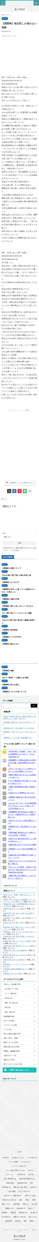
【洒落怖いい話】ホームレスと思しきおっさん (19, 733)
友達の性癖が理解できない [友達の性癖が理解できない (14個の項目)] (27, 1179)
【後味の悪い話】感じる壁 (13, 922)
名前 (4, 533)
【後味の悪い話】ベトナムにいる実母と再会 (19, 941)
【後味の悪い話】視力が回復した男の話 (18, 936)
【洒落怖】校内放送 (9, 630)
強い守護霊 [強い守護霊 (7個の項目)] (12, 1191)
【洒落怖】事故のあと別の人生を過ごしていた (19, 723)
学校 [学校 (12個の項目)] (31, 1183)
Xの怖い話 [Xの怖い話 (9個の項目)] (5, 1157)
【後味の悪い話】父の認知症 (13, 960)
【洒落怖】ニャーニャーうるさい (15, 964)
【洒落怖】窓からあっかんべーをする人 (17, 606)
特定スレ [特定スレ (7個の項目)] (30, 1208)
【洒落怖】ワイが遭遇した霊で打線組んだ (18, 918)
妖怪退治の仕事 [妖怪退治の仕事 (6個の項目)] (22, 1183)
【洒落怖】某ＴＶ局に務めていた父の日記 (18, 728)
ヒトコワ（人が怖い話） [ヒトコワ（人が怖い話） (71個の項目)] (19, 1166)
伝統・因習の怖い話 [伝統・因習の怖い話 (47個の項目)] (10, 1179)
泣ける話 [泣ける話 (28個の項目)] (34, 1204)
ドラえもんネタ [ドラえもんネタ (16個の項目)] (26, 1162)
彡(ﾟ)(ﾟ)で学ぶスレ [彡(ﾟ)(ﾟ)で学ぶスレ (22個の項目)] (24, 1191)
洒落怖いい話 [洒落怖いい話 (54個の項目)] (10, 1208)
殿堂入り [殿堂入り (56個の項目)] (25, 1204)
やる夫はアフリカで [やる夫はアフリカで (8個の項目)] (18, 1157)
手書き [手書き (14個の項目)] (27, 1200)
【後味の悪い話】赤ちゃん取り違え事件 (18, 913)
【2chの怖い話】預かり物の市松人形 (16, 575)
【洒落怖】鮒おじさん (10, 644)
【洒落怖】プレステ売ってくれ (14, 692)
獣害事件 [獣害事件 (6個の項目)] (4, 1212)
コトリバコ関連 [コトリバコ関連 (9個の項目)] (13, 1162)
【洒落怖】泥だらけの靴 (12, 974)
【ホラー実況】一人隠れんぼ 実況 (15, 678)
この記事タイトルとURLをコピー (19, 483)
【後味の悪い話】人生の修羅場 (14, 950)
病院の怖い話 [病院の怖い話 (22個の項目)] (23, 1212)
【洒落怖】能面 (8, 671)
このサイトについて (8, 1230)
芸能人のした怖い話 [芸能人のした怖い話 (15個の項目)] (19, 1217)
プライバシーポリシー (23, 1230)
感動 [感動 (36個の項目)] (20, 1200)
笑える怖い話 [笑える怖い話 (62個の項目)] (6, 1217)
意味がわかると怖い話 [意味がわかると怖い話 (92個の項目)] (9, 1200)
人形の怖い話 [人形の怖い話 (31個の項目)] (21, 1174)
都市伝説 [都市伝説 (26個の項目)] (18, 1221)
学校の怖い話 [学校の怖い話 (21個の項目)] (6, 1187)
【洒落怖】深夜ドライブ (11, 568)
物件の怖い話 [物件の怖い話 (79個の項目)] (21, 1208)
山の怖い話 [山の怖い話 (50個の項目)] (33, 1187)
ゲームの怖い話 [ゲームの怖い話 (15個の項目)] (32, 1157)
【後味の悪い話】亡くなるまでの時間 (17, 955)
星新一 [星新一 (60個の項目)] (34, 1200)
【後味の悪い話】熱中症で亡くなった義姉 (18, 946)
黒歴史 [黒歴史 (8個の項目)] (32, 1221)
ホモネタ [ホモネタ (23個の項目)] (30, 1170)
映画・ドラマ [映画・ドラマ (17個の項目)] (6, 1204)
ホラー (5, 499)
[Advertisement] (19, 52)
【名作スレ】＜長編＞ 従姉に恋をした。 (18, 895)
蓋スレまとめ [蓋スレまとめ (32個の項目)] (33, 1217)
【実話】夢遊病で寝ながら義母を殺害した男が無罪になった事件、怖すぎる (19, 717)
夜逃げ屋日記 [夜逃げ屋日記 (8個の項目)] (10, 1183)
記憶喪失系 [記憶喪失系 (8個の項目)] (8, 1221)
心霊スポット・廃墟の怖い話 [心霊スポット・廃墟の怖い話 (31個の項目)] (12, 1195)
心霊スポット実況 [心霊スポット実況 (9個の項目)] (29, 1195)
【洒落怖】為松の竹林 (10, 599)
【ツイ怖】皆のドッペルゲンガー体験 (17, 613)
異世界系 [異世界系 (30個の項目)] (13, 1212)
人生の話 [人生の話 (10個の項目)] (30, 1174)
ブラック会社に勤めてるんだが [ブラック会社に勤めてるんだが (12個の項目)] (15, 1170)
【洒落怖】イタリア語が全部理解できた (18, 738)
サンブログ (19, 9)
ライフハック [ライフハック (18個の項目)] (10, 1174)
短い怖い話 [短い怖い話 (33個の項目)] (33, 1212)
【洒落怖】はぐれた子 (10, 582)
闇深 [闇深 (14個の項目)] (25, 1221)
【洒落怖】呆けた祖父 (10, 685)
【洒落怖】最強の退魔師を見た (14, 969)
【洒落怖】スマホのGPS (11, 637)
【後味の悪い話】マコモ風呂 (13, 909)
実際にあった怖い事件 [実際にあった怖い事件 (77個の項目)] (20, 1187)
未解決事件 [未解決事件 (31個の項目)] (16, 1204)
